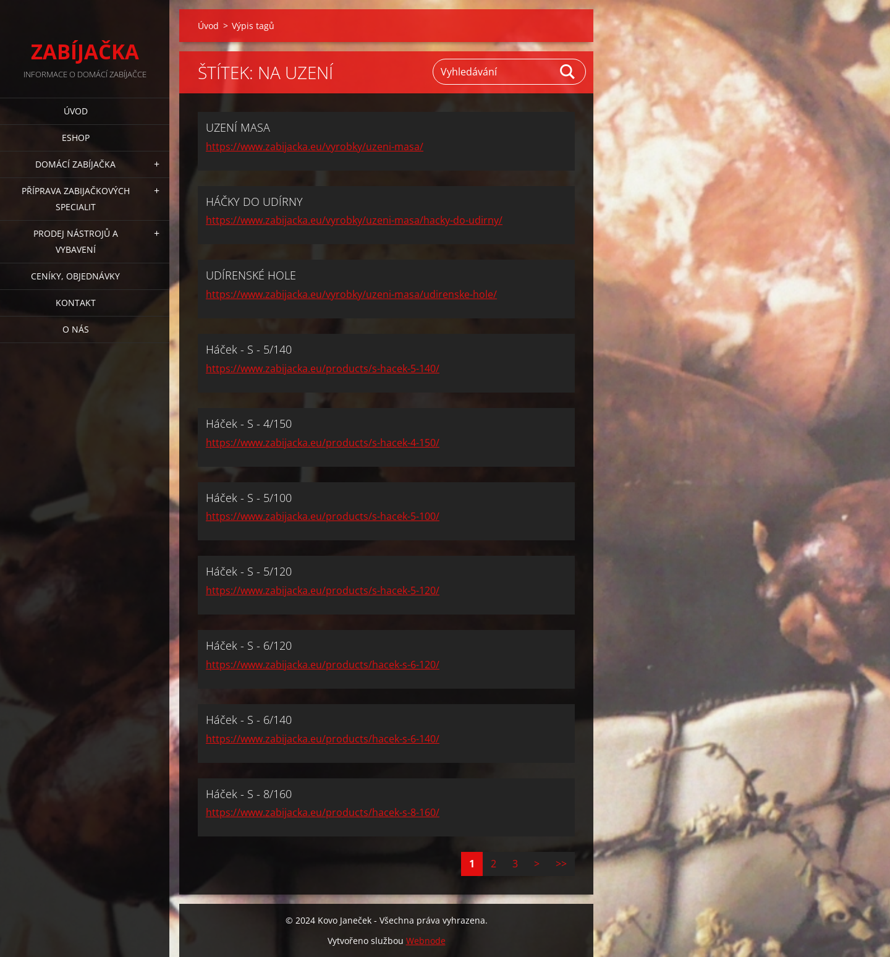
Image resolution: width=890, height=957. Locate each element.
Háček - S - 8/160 (249, 793)
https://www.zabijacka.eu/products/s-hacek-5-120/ (322, 590)
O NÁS (75, 329)
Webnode (426, 940)
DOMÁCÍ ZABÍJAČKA (75, 164)
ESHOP (76, 137)
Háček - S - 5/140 (249, 349)
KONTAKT (76, 302)
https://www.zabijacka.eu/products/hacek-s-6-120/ (322, 664)
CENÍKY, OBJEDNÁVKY (75, 276)
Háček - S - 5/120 (249, 571)
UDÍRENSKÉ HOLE (251, 275)
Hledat (568, 71)
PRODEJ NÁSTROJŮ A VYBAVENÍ (75, 241)
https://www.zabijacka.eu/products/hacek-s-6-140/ (322, 739)
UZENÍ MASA (238, 127)
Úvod (76, 111)
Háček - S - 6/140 (249, 719)
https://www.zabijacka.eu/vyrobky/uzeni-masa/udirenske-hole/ (351, 294)
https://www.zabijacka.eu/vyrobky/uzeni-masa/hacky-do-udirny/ (354, 220)
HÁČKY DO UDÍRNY (254, 201)
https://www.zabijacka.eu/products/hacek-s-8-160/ (322, 812)
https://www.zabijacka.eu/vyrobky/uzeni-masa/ (314, 146)
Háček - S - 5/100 (249, 497)
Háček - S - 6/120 (249, 645)
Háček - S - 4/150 (249, 423)
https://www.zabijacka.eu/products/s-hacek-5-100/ (322, 516)
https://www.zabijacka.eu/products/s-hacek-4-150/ (322, 442)
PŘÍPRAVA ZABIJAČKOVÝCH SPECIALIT (76, 199)
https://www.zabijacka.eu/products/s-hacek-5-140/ (322, 368)
